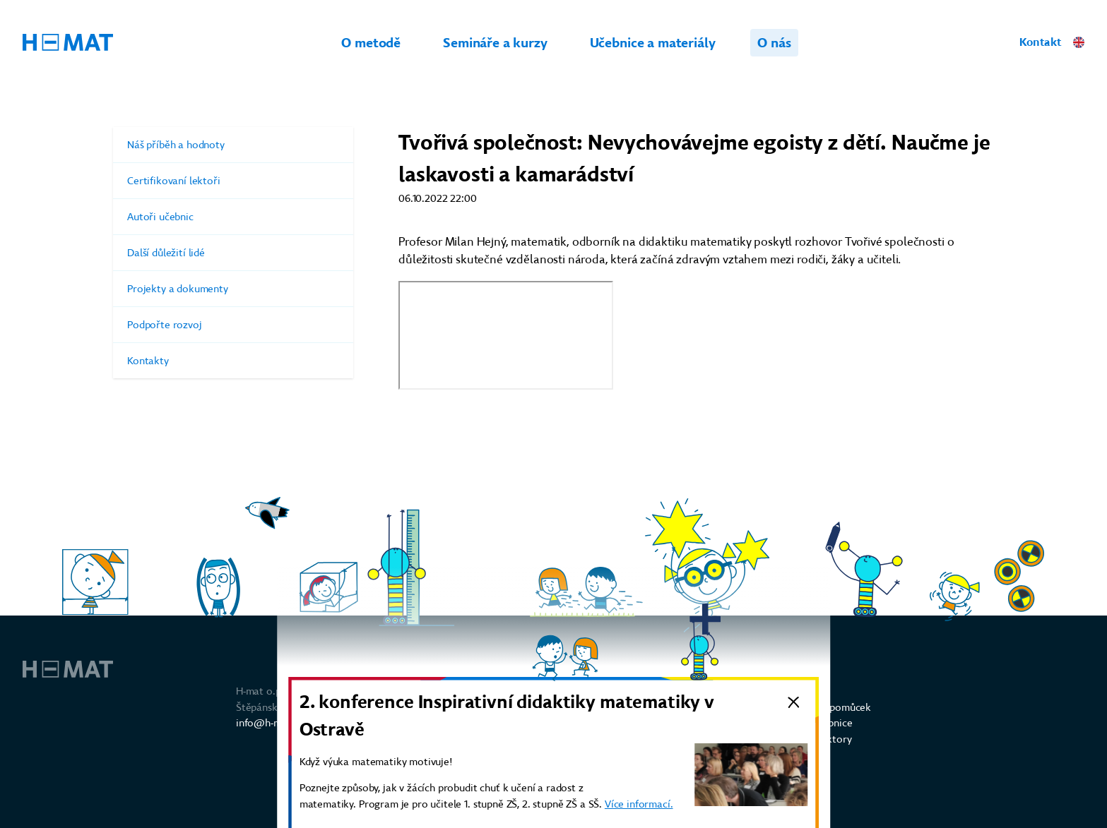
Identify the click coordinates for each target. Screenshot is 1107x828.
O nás (774, 43)
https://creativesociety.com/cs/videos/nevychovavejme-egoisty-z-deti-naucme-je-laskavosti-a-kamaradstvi (505, 335)
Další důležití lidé (233, 252)
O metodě (371, 43)
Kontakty (233, 360)
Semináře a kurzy (495, 43)
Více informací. (639, 804)
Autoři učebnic (233, 216)
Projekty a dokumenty (233, 288)
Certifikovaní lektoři (233, 180)
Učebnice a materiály (653, 43)
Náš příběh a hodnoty (233, 144)
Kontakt (1040, 42)
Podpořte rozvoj (233, 324)
